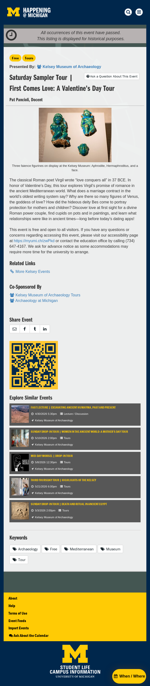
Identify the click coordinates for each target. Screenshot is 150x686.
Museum (110, 549)
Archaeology (25, 549)
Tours (29, 58)
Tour (18, 559)
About (12, 598)
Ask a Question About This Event (111, 76)
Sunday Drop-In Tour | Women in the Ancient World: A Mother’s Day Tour (79, 432)
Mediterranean (79, 549)
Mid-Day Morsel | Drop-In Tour (52, 456)
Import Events (18, 627)
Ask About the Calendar (28, 635)
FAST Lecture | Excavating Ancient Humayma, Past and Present (73, 407)
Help (11, 605)
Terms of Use (17, 613)
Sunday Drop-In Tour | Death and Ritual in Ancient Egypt (69, 504)
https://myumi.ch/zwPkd (34, 241)
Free (15, 58)
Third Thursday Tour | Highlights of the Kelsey (63, 480)
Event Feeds (17, 620)
